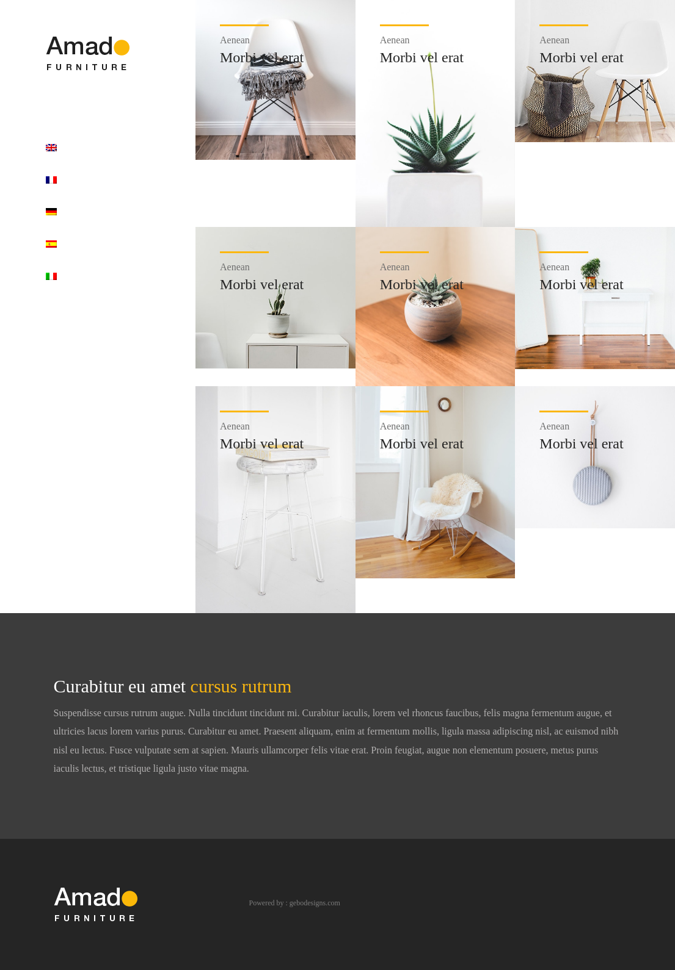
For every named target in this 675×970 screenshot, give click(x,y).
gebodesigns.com (315, 903)
